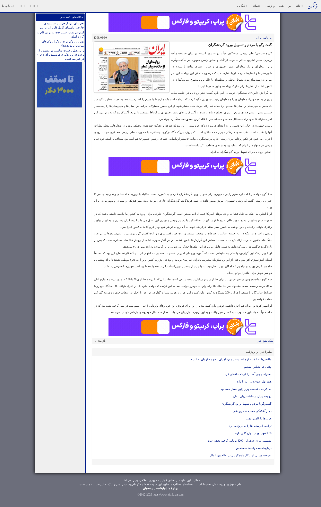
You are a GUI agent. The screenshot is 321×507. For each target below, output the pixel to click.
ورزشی (270, 5)
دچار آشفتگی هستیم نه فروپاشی (252, 411)
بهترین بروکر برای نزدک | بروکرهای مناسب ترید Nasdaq (63, 43)
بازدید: (102, 340)
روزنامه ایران (264, 37)
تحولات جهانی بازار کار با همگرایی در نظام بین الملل (241, 455)
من (290, 5)
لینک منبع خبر (265, 340)
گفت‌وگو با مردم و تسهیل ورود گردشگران (246, 403)
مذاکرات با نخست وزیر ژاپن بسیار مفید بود (246, 389)
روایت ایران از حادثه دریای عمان (252, 396)
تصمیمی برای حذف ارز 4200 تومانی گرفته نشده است (239, 440)
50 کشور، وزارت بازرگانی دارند (252, 433)
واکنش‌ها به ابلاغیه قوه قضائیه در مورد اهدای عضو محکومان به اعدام (231, 359)
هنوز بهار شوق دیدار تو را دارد (254, 381)
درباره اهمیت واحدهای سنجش (254, 448)
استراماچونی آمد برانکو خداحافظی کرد (248, 374)
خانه (299, 5)
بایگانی (242, 5)
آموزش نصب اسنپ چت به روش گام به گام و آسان (60, 34)
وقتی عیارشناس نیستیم (257, 366)
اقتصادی (256, 5)
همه (281, 5)
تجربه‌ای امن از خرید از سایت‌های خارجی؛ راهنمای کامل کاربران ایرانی (62, 25)
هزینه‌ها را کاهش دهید (259, 418)
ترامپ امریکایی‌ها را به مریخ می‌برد (250, 425)
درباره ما (8, 5)
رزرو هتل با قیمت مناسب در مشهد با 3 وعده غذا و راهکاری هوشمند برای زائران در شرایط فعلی (60, 54)
